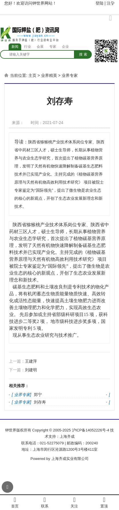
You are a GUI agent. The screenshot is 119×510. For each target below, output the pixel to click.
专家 (52, 47)
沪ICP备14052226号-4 (90, 430)
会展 (40, 47)
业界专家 (70, 75)
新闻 (14, 47)
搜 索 (83, 54)
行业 (27, 47)
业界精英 (49, 75)
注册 (111, 3)
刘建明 (31, 370)
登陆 (99, 3)
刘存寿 (40, 402)
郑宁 (38, 394)
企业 (65, 47)
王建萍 (31, 361)
